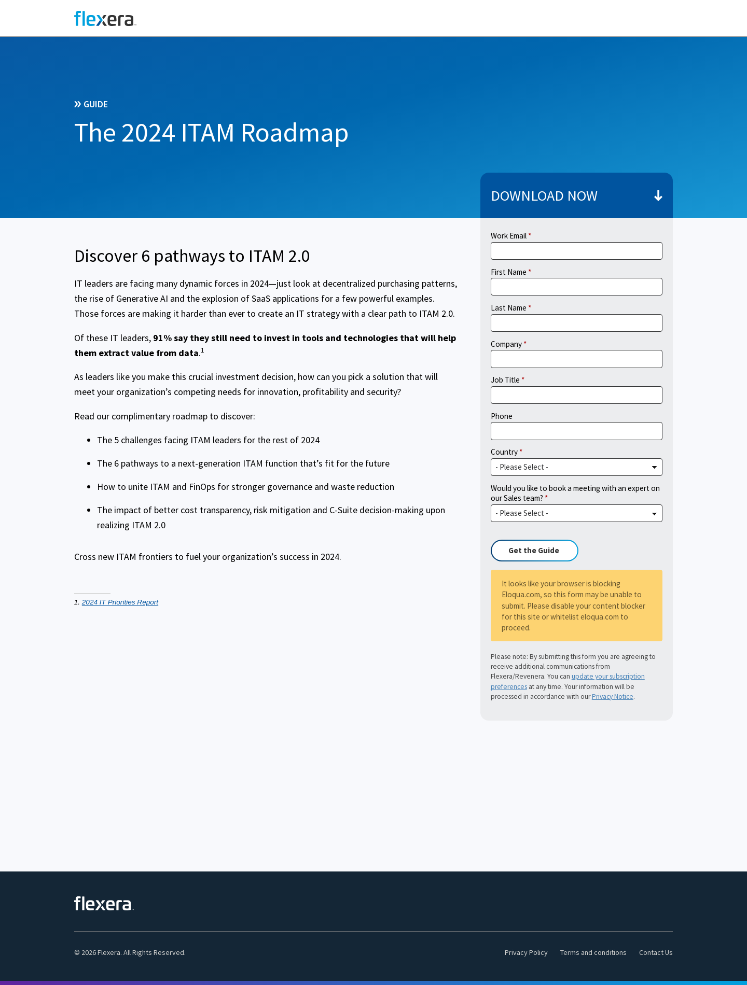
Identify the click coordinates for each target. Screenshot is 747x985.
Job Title (505, 380)
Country (504, 452)
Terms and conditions (593, 952)
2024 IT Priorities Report (120, 602)
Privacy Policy (526, 952)
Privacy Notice (612, 696)
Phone (502, 416)
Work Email (509, 236)
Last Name (509, 308)
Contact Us (656, 952)
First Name (509, 272)
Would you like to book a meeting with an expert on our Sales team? (575, 493)
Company (506, 344)
